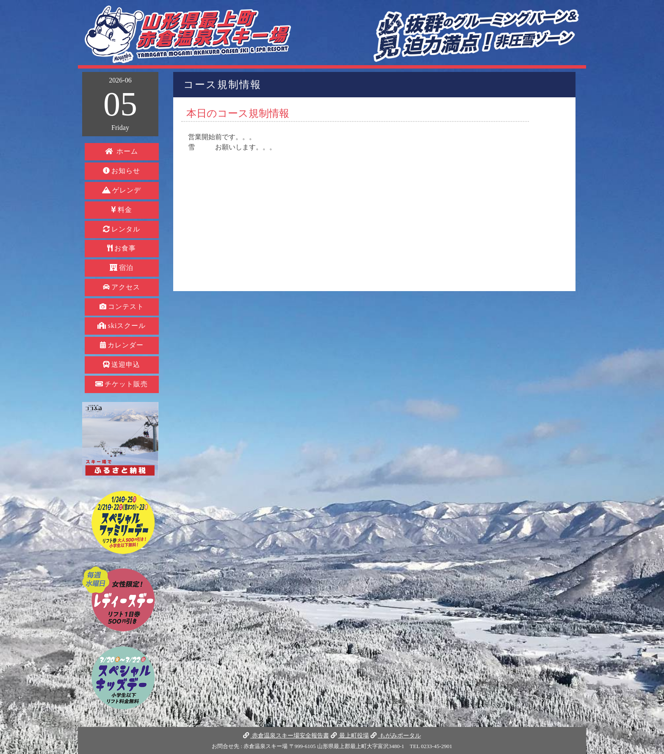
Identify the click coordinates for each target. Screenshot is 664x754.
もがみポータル (396, 735)
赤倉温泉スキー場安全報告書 (286, 735)
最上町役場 (350, 735)
